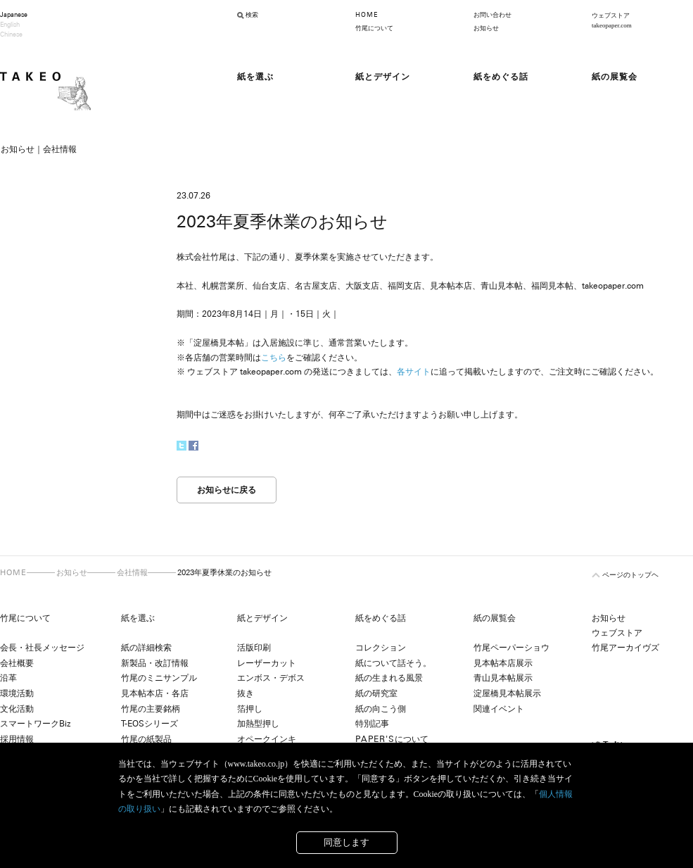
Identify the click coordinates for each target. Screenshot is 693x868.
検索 (252, 14)
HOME (366, 14)
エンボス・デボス (271, 678)
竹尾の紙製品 (146, 739)
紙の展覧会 (494, 618)
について (391, 739)
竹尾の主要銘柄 (150, 709)
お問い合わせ (492, 14)
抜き (245, 693)
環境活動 (17, 693)
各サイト (414, 372)
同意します (346, 842)
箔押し (249, 709)
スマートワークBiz (35, 724)
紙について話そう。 (393, 663)
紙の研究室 (376, 693)
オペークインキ (266, 739)
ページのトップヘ (630, 575)
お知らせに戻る (226, 490)
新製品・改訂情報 (155, 663)
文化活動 (17, 709)
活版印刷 (254, 648)
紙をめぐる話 (380, 618)
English (10, 24)
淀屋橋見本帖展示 (507, 693)
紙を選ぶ (138, 618)
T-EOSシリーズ (149, 724)
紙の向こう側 (380, 709)
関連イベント (498, 709)
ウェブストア (617, 633)
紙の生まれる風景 (389, 678)
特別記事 (372, 724)
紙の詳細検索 (146, 648)
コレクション (380, 648)
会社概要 (17, 663)
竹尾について (374, 28)
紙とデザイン (262, 618)
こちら (273, 358)
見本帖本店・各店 (155, 693)
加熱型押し (258, 724)
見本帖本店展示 (503, 663)
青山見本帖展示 (503, 678)
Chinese (11, 34)
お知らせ (486, 28)
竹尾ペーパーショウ (511, 648)
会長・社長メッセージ (42, 648)
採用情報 (17, 739)
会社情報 (132, 572)
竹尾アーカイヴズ (625, 648)
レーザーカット (266, 663)
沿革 (8, 678)
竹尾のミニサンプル (159, 678)
